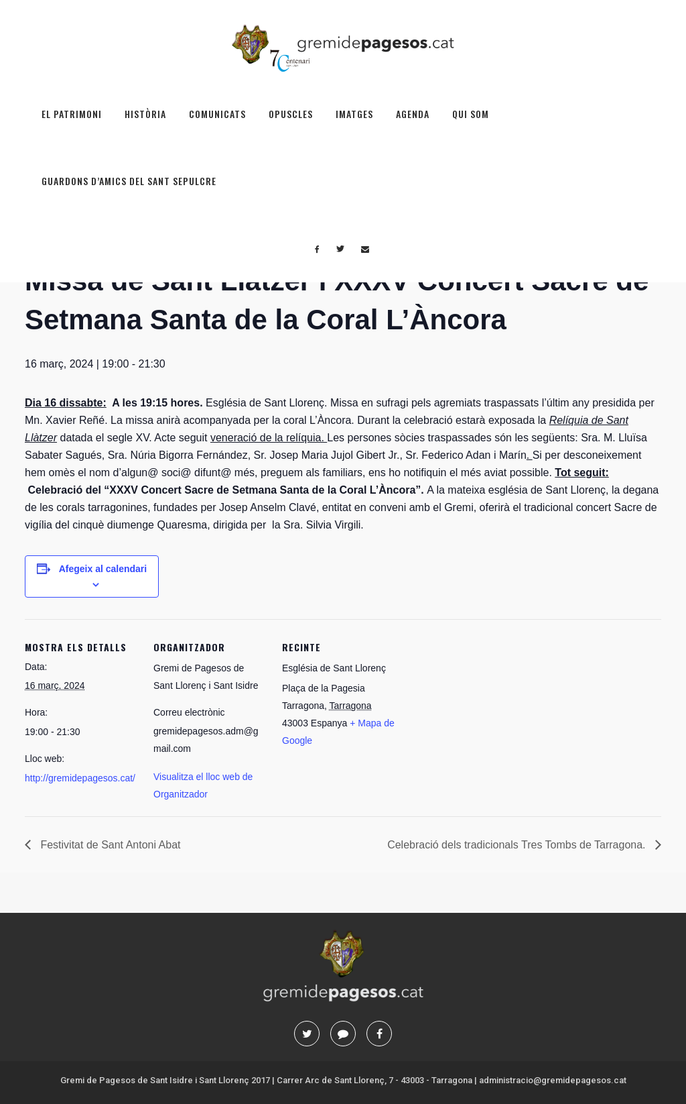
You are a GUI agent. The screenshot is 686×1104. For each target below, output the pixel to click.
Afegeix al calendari (103, 568)
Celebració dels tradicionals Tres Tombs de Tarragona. (517, 844)
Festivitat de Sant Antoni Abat (109, 844)
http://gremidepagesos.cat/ (80, 778)
